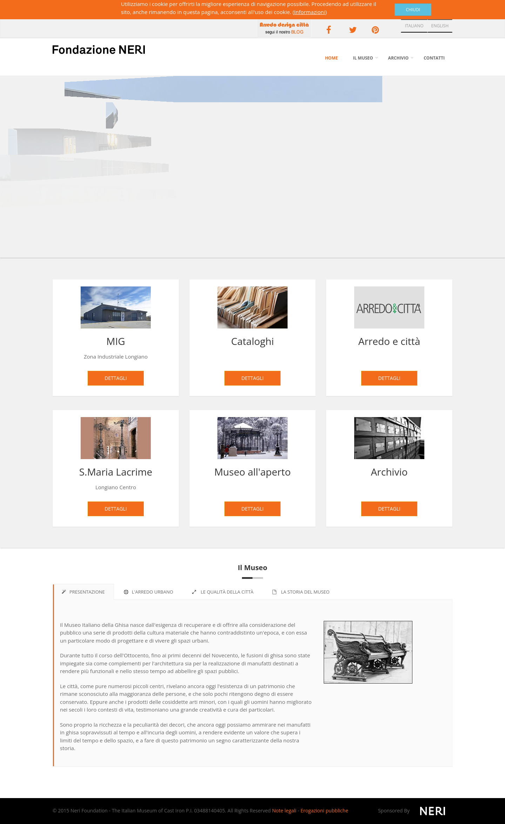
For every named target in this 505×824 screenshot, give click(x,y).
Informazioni (309, 11)
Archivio (398, 58)
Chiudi (413, 10)
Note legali (284, 810)
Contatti (434, 58)
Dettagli (116, 378)
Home (331, 58)
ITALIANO (414, 26)
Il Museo (363, 58)
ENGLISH (440, 26)
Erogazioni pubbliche (324, 810)
